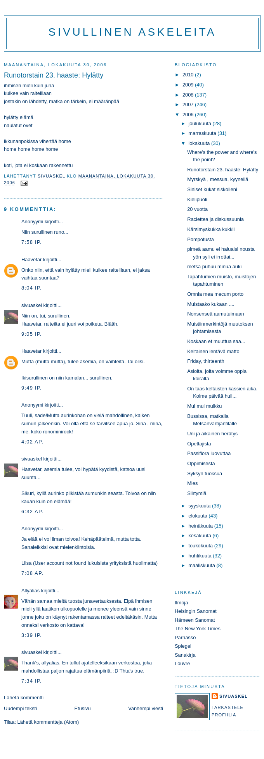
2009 (188, 85)
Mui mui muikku (204, 406)
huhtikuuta (200, 556)
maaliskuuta (202, 565)
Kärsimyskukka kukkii (210, 229)
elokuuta (198, 516)
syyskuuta (200, 506)
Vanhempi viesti (145, 708)
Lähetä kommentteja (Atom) (48, 722)
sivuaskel (31, 305)
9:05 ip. (31, 334)
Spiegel (183, 646)
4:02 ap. (32, 442)
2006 (188, 114)
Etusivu (83, 708)
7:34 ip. (31, 681)
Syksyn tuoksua (204, 473)
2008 (188, 95)
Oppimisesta (201, 463)
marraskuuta (202, 133)
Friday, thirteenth (205, 361)
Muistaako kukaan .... (210, 304)
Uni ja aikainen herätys (212, 433)
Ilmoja (181, 602)
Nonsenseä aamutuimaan (215, 314)
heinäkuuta (201, 526)
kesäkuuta (200, 535)
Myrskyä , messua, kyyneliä (217, 179)
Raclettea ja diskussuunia (215, 219)
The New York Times (198, 628)
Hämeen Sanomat (195, 620)
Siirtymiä (196, 493)
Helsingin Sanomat (196, 611)
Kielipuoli (197, 199)
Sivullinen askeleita (133, 32)
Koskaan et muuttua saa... (216, 341)
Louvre (182, 663)
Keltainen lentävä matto (213, 351)
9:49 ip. (31, 388)
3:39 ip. (31, 635)
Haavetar (31, 259)
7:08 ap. (32, 573)
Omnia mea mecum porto (215, 294)
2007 (188, 104)
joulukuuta (200, 123)
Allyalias (30, 590)
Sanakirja (185, 655)
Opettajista (199, 444)
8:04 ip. (31, 288)
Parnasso (185, 637)
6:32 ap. (32, 511)
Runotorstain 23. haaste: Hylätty (222, 169)
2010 (188, 75)
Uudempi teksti (20, 708)
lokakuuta (199, 143)
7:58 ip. (31, 242)
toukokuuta (201, 546)
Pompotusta (200, 239)
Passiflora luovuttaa (209, 453)
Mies (192, 483)
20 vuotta (197, 209)
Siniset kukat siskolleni (212, 189)
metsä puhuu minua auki (214, 266)
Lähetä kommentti (23, 697)
